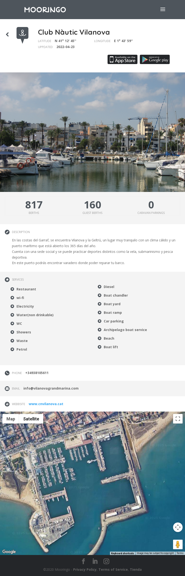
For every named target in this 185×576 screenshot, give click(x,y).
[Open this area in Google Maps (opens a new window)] (9, 552)
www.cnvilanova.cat (46, 404)
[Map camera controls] (178, 527)
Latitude (44, 41)
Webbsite (18, 404)
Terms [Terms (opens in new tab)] (180, 553)
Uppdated (45, 47)
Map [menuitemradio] (10, 418)
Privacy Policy (85, 569)
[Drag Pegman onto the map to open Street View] (178, 544)
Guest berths (92, 213)
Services (18, 279)
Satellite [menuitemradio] (31, 418)
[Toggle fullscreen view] (178, 419)
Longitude (102, 41)
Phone (17, 373)
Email (16, 388)
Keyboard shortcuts (122, 553)
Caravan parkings (151, 213)
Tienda (136, 569)
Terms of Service (113, 569)
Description (21, 232)
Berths (34, 213)
